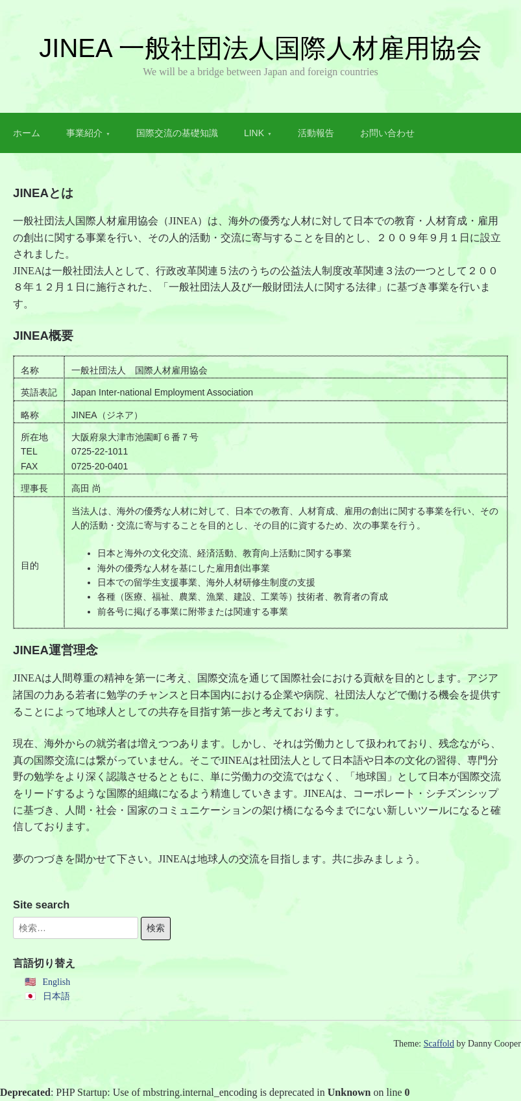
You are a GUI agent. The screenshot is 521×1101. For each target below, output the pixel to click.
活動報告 (316, 133)
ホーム (26, 133)
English (57, 982)
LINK (254, 133)
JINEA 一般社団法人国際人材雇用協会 (260, 48)
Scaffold (439, 1043)
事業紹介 (84, 133)
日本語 (56, 996)
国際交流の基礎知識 (177, 133)
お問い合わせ (387, 133)
